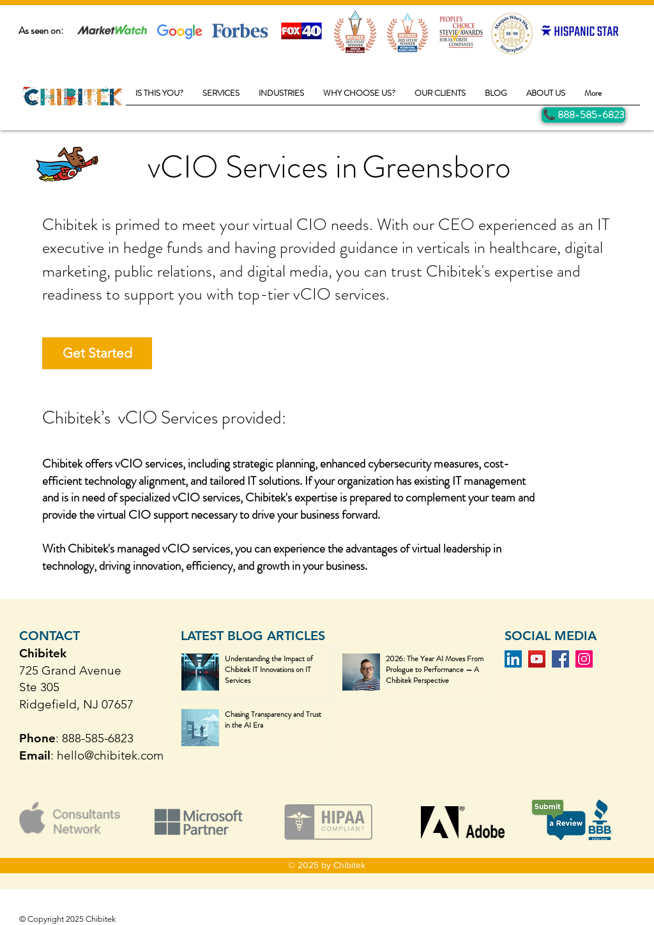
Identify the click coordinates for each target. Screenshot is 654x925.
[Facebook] (560, 659)
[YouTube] (536, 659)
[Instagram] (584, 659)
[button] (221, 97)
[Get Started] (97, 353)
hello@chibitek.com (110, 755)
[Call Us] (583, 115)
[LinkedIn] (513, 659)
